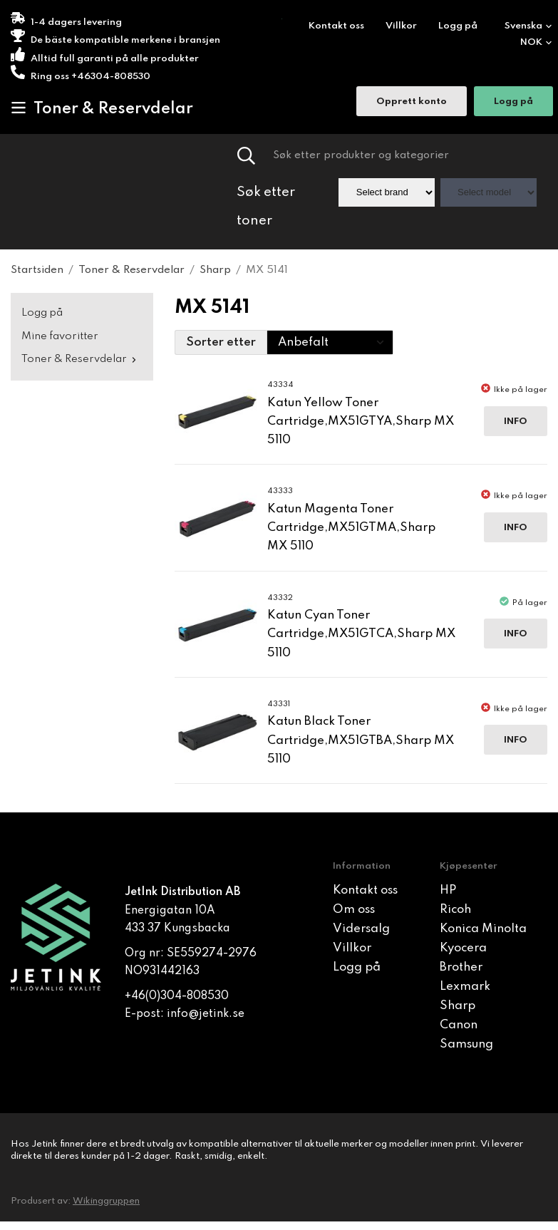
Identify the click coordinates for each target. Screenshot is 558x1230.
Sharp (457, 1006)
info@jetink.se (205, 1014)
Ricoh (455, 910)
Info (515, 421)
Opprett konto (411, 101)
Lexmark (465, 987)
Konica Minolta (483, 929)
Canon (458, 1025)
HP (448, 890)
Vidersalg (361, 929)
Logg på (457, 26)
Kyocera (463, 948)
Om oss (354, 910)
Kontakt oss (336, 26)
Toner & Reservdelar (102, 108)
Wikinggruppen (106, 1201)
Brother (461, 967)
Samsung (466, 1044)
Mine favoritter (59, 336)
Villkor (401, 26)
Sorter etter (221, 342)
